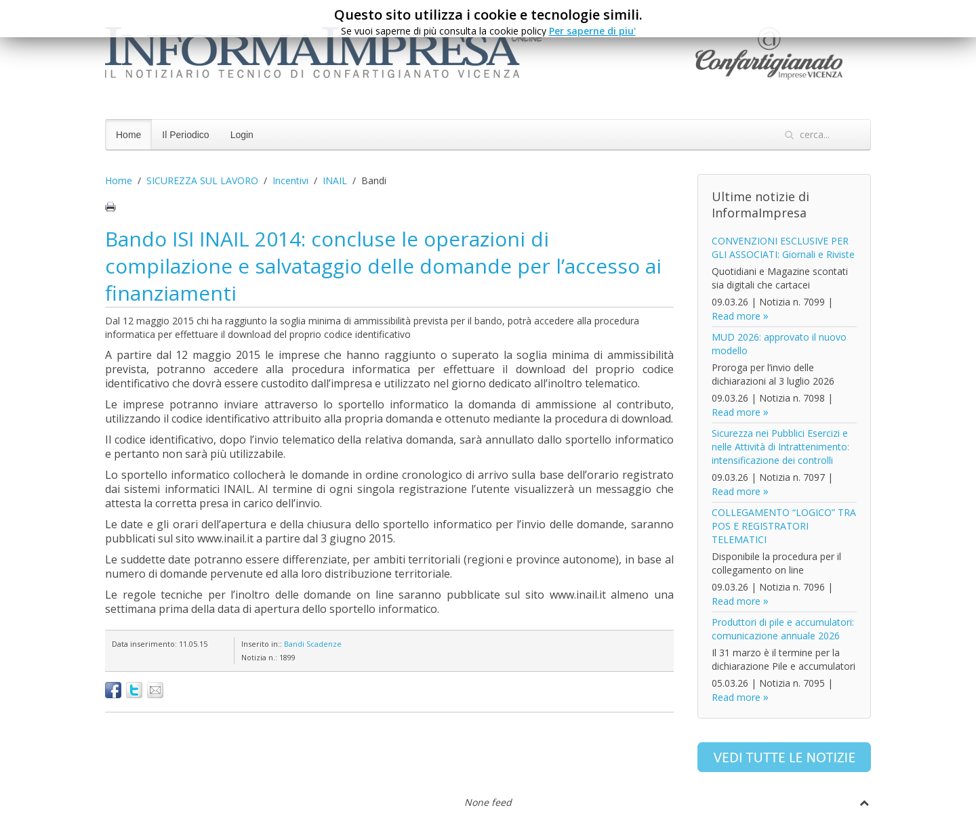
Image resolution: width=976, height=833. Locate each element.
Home (128, 134)
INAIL (335, 180)
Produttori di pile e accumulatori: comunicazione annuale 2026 (783, 629)
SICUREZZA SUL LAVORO (202, 180)
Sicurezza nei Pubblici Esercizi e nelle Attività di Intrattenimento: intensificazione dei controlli (780, 447)
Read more (736, 315)
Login (241, 134)
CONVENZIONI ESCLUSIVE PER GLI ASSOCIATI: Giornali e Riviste (783, 247)
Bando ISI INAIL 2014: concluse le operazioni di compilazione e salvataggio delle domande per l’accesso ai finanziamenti (383, 266)
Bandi (294, 644)
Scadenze (324, 644)
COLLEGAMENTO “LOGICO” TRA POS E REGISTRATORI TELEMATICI (784, 526)
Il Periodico (185, 134)
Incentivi (290, 180)
